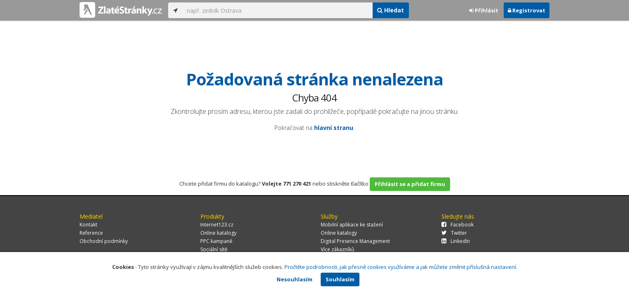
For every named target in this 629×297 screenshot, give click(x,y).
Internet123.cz (216, 224)
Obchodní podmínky (104, 241)
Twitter (454, 232)
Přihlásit (483, 10)
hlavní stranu (333, 128)
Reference (91, 232)
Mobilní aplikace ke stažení (352, 224)
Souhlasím (340, 279)
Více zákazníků (337, 249)
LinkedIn (455, 241)
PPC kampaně (216, 241)
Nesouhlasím (294, 279)
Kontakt (88, 224)
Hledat (390, 10)
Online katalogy (218, 232)
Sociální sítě (214, 249)
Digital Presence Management (355, 241)
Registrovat (526, 10)
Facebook (457, 224)
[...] (277, 10)
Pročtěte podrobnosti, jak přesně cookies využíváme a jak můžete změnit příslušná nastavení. (400, 267)
